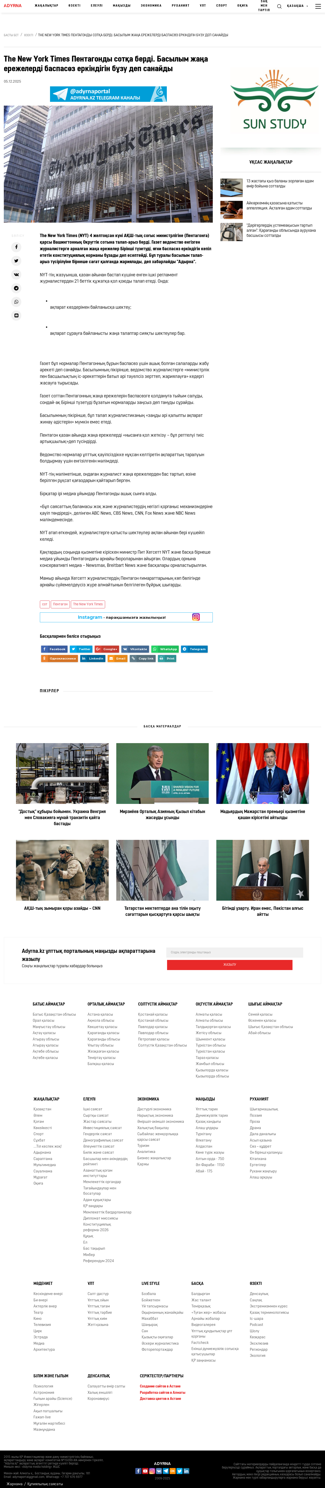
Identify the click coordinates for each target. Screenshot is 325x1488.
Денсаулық (259, 1290)
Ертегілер (258, 1161)
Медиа (39, 1339)
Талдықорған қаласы (213, 1023)
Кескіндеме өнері (48, 1290)
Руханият (181, 5)
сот (44, 604)
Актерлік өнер (45, 1302)
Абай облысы (259, 1029)
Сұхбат (39, 1136)
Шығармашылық (264, 1105)
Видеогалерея (203, 1321)
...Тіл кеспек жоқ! (48, 1142)
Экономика (151, 5)
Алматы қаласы (209, 1010)
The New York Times (88, 604)
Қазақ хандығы (208, 1117)
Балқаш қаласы (101, 1060)
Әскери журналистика (160, 1339)
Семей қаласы (260, 1010)
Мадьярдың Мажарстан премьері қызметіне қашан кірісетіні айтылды (262, 814)
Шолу (254, 1327)
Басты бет (11, 35)
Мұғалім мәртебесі (49, 1419)
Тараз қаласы (207, 1054)
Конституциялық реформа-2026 (97, 1223)
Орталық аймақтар (106, 1000)
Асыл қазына (261, 1136)
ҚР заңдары (93, 1202)
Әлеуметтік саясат (99, 1142)
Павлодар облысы (153, 1029)
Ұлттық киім (97, 1315)
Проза (255, 1117)
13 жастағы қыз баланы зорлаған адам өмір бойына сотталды (286, 186)
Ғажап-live (42, 1413)
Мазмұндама (44, 1425)
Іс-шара (256, 1315)
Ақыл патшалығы (48, 1407)
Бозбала (149, 1290)
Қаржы (143, 1160)
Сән (145, 1327)
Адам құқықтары (97, 1196)
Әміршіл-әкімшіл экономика (160, 1117)
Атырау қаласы (45, 1041)
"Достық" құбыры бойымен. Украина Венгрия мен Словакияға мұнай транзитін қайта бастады (62, 817)
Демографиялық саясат (103, 1136)
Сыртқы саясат (96, 1111)
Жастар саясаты (97, 1117)
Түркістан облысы (211, 1041)
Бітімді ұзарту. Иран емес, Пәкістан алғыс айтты (262, 911)
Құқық (88, 1232)
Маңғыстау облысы (49, 1023)
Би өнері (40, 1296)
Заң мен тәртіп (264, 6)
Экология (257, 1352)
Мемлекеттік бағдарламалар (107, 1208)
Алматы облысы (209, 1016)
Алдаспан (204, 1142)
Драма (255, 1124)
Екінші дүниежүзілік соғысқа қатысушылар (215, 1347)
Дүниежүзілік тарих (212, 1111)
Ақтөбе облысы (46, 1048)
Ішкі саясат (92, 1105)
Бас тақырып (94, 1244)
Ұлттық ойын (98, 1296)
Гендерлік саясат (97, 1130)
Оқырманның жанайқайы (162, 1308)
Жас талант (201, 1296)
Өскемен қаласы (262, 1016)
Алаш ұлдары (207, 1124)
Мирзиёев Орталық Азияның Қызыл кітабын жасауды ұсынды (162, 814)
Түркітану (204, 1130)
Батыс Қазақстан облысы (54, 1010)
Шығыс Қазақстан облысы (270, 1023)
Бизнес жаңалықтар (154, 1154)
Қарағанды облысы (104, 1035)
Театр (38, 1308)
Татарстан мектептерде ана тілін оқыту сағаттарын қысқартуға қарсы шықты (162, 911)
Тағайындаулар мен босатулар (99, 1186)
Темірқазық (200, 1302)
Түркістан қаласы (210, 1048)
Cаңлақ (256, 1296)
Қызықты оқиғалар (157, 1333)
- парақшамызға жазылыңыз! (122, 617)
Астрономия (44, 1388)
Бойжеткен (151, 1296)
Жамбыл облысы (210, 1060)
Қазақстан (42, 1105)
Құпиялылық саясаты (45, 1480)
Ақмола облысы (101, 1016)
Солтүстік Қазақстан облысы (162, 1041)
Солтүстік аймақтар (157, 1000)
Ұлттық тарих (207, 1105)
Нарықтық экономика (155, 1111)
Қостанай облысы (153, 1016)
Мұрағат (40, 1173)
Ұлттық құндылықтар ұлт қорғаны (211, 1329)
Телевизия (42, 1321)
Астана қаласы (100, 1010)
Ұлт (203, 5)
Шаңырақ (150, 1321)
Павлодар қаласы (153, 1023)
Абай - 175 (204, 1167)
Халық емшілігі (100, 1388)
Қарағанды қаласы (103, 1029)
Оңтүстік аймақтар (214, 1000)
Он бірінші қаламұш (266, 1148)
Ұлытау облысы (100, 1041)
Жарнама (15, 1480)
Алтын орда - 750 (210, 1155)
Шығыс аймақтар (265, 1000)
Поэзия (256, 1111)
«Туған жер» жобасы (208, 1308)
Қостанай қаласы (153, 1010)
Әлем (38, 1111)
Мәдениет (43, 1280)
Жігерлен (41, 1401)
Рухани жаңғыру (263, 1167)
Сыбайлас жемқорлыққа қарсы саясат (157, 1132)
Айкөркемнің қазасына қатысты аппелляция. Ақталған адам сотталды (286, 215)
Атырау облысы (46, 1035)
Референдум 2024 (98, 1257)
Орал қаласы (43, 1016)
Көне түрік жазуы (210, 1148)
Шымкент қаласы (210, 1035)
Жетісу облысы (208, 1029)
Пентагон (60, 604)
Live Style (151, 1280)
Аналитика (146, 1148)
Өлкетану (204, 1136)
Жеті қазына (98, 1321)
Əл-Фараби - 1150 (210, 1161)
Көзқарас (258, 1333)
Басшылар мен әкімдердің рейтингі (105, 1157)
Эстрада (41, 1333)
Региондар (259, 1345)
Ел (85, 1238)
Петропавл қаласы (153, 1035)
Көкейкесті (43, 1124)
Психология (43, 1382)
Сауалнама (43, 1167)
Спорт (221, 5)
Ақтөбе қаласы (45, 1054)
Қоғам (39, 1117)
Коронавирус (98, 1395)
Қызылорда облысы (212, 1072)
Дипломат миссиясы (100, 1214)
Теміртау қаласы (102, 1054)
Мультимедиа (45, 1161)
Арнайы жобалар (205, 1315)
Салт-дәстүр (98, 1290)
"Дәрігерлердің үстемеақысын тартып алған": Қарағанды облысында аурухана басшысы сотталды (286, 247)
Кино (38, 1315)
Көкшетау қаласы (102, 1023)
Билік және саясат (98, 1148)
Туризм (143, 1142)
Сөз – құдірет (260, 1142)
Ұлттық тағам (99, 1302)
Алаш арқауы (261, 1173)
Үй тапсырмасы (155, 1302)
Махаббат (150, 1315)
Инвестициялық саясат (102, 1124)
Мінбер (89, 1251)
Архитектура (44, 1345)
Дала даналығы (263, 1130)
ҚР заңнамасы (203, 1356)
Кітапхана (258, 1155)
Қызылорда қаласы (212, 1066)
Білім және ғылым (51, 1372)
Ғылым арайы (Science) (53, 1395)
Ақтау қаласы (44, 1029)
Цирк (38, 1327)
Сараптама (43, 1155)
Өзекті (75, 5)
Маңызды (122, 5)
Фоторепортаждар (157, 1345)
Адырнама (42, 1148)
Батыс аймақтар (49, 1000)
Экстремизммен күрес (269, 1302)
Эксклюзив (259, 1339)
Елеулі (97, 5)
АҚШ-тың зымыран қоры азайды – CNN (62, 908)
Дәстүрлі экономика (154, 1105)
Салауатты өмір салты (106, 1382)
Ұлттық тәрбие (100, 1308)
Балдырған (200, 1290)
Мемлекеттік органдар (102, 1178)
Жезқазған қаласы (103, 1048)
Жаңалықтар (46, 5)
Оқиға (242, 5)
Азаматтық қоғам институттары (97, 1169)
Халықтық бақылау (153, 1124)
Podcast (256, 1321)
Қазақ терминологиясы (269, 1308)
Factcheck (200, 1339)
